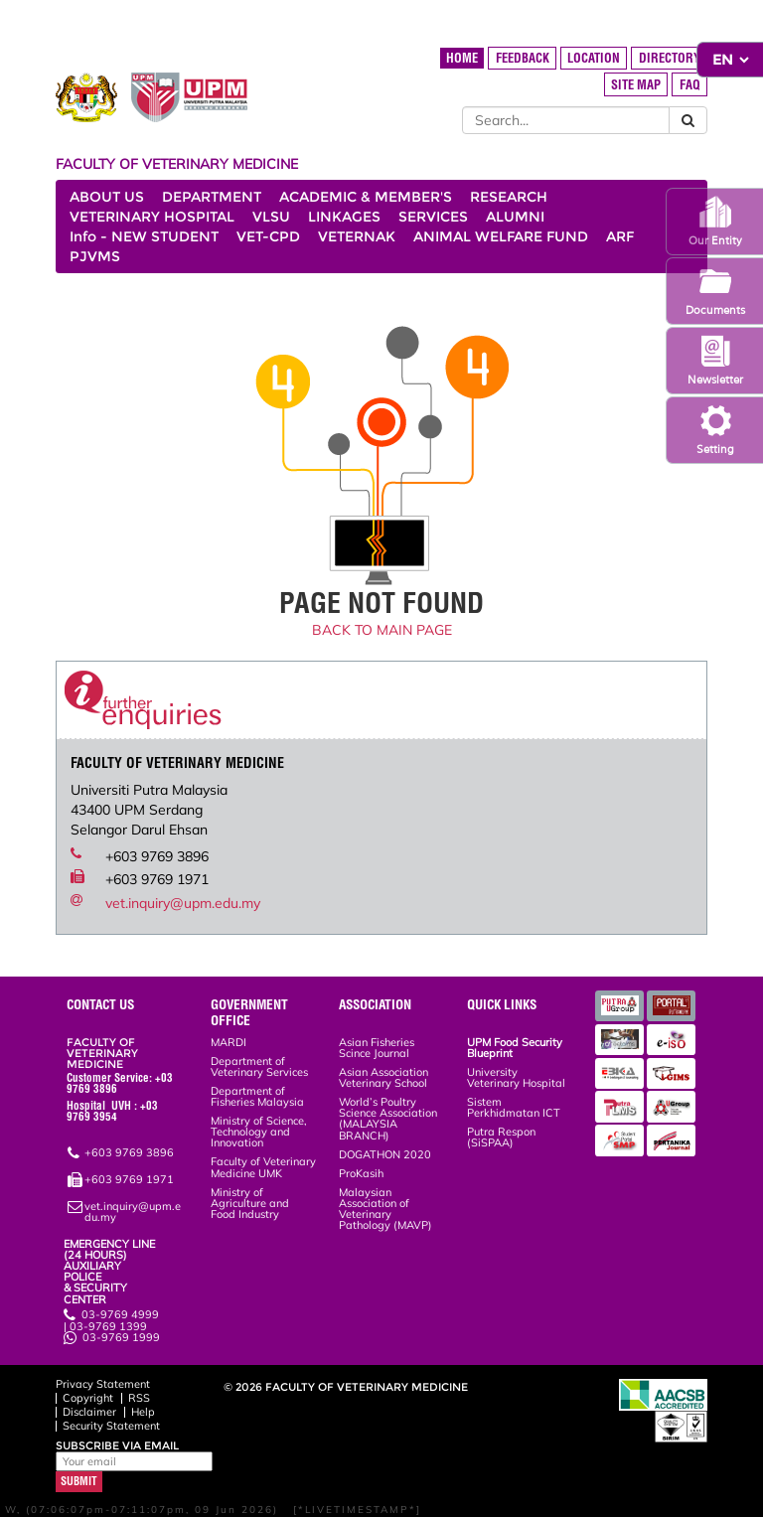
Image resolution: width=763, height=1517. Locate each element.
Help (143, 1412)
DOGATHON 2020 (385, 1154)
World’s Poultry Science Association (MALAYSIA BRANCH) (388, 1118)
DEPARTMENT (211, 197)
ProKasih (361, 1173)
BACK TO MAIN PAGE (382, 630)
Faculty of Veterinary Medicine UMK (263, 1166)
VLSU (271, 217)
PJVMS (95, 256)
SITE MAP (636, 84)
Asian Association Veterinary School (383, 1077)
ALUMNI (515, 217)
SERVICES (433, 217)
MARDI (228, 1042)
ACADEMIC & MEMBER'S (365, 197)
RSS (139, 1398)
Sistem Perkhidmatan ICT (513, 1107)
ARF (620, 236)
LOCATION (593, 58)
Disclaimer (89, 1412)
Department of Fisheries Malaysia (257, 1096)
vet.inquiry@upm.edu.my (182, 903)
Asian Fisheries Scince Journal (376, 1047)
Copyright (88, 1398)
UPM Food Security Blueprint (514, 1047)
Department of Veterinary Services (259, 1066)
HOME (462, 58)
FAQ (690, 84)
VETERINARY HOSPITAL (152, 217)
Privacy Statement (103, 1384)
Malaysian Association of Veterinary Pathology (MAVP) (385, 1209)
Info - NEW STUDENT (144, 236)
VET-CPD (268, 236)
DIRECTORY (669, 58)
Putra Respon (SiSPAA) (501, 1137)
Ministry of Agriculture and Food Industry (250, 1203)
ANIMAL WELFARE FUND (500, 236)
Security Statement (111, 1426)
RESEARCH (508, 197)
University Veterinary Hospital (516, 1077)
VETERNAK (356, 236)
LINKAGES (344, 217)
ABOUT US (107, 197)
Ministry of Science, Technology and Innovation (259, 1131)
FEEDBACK (522, 58)
